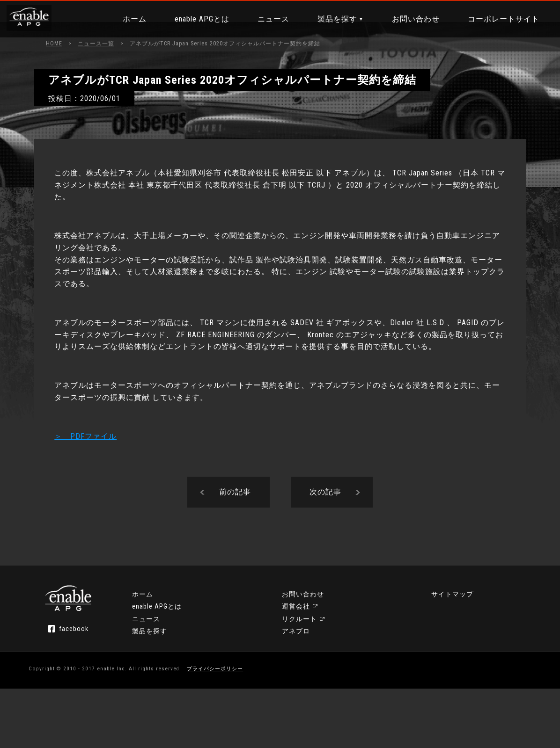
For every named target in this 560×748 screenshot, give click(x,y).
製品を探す (333, 19)
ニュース (269, 19)
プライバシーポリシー (232, 727)
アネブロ (415, 660)
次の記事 (325, 530)
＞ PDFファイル (105, 469)
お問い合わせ (411, 19)
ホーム (130, 19)
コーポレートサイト (499, 19)
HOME (54, 43)
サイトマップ (422, 672)
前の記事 (235, 530)
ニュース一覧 (96, 43)
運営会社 (303, 672)
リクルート (418, 648)
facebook (100, 679)
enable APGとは (197, 19)
